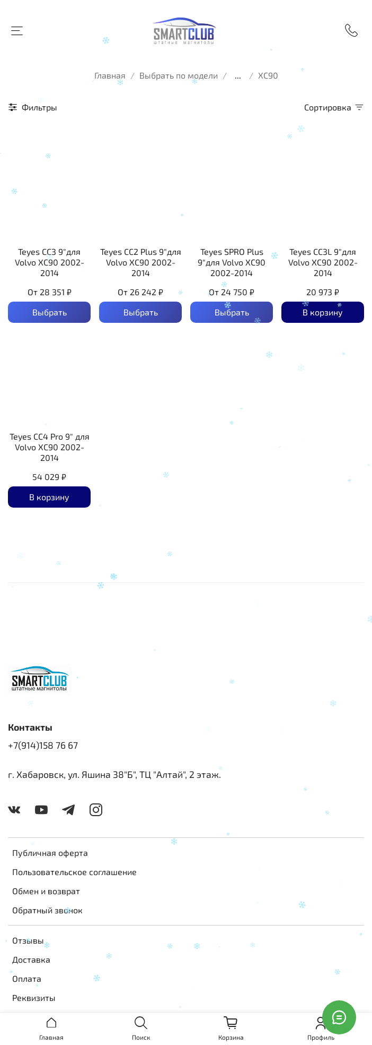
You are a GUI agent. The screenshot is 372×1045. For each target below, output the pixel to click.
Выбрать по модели (178, 75)
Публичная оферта (50, 852)
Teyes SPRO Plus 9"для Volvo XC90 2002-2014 (231, 262)
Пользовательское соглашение (74, 872)
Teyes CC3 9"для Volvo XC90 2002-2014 (49, 262)
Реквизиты (34, 997)
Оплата (26, 978)
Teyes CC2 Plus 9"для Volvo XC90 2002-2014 (140, 262)
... (238, 75)
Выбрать (49, 312)
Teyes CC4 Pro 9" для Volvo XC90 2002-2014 (50, 446)
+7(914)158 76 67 (43, 745)
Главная (110, 75)
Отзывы (28, 940)
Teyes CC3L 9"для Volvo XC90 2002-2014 (323, 262)
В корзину (323, 312)
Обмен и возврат (46, 891)
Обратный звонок (47, 910)
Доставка (31, 959)
